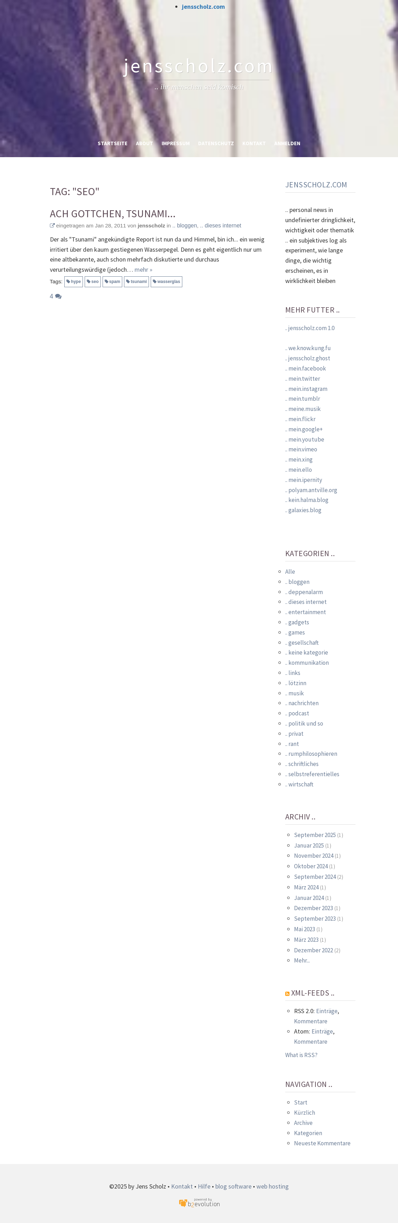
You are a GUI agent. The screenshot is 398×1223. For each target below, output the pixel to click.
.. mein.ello (298, 470)
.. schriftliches (302, 764)
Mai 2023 (304, 929)
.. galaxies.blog (303, 510)
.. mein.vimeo (301, 449)
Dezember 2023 (313, 908)
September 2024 (315, 877)
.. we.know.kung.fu (308, 348)
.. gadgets (297, 622)
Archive (303, 1123)
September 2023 (315, 918)
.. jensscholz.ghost (307, 358)
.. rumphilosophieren (311, 754)
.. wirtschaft (299, 784)
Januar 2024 (309, 898)
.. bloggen (184, 225)
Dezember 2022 (313, 950)
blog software (233, 1186)
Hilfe (204, 1186)
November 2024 (313, 856)
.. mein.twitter (302, 378)
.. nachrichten (302, 703)
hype (76, 281)
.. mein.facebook (305, 368)
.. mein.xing (299, 459)
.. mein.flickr (300, 419)
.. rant (292, 744)
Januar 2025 (309, 845)
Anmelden (287, 143)
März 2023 (306, 940)
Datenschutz (216, 143)
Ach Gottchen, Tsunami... (113, 213)
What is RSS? (301, 1055)
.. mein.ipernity (303, 480)
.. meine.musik (303, 409)
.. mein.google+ (304, 429)
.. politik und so (304, 723)
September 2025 (315, 835)
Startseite (113, 143)
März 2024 (306, 887)
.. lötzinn (295, 683)
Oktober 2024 (311, 866)
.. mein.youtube (304, 439)
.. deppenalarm (304, 592)
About (144, 143)
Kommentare (310, 1021)
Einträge (327, 1011)
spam (114, 281)
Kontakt (254, 143)
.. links (292, 673)
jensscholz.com (203, 6)
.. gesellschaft (302, 642)
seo (95, 281)
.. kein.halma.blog (306, 500)
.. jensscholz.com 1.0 (309, 328)
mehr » (143, 269)
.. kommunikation (307, 663)
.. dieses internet (220, 225)
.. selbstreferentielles (312, 774)
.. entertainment (305, 612)
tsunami (139, 281)
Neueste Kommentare (322, 1143)
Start (300, 1102)
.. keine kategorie (306, 652)
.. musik (294, 693)
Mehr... (302, 960)
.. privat (294, 734)
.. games (295, 632)
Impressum (176, 143)
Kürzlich (304, 1112)
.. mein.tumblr (302, 399)
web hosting (272, 1186)
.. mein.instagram (306, 389)
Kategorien (308, 1133)
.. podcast (297, 713)
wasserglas (168, 281)
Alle (290, 571)
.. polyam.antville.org (311, 490)
